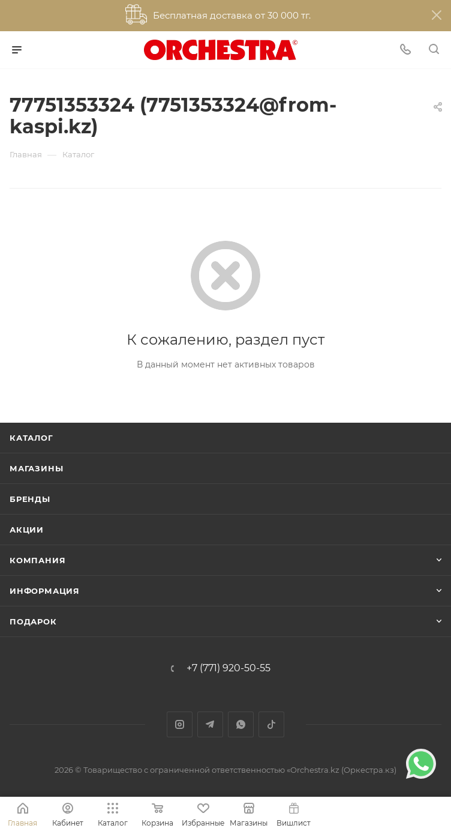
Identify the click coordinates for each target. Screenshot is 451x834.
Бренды (30, 499)
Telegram (210, 724)
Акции (27, 529)
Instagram (180, 724)
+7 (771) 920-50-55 (228, 668)
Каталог (31, 438)
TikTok (271, 724)
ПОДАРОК (33, 621)
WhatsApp (241, 724)
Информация (45, 591)
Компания (37, 560)
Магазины (36, 468)
